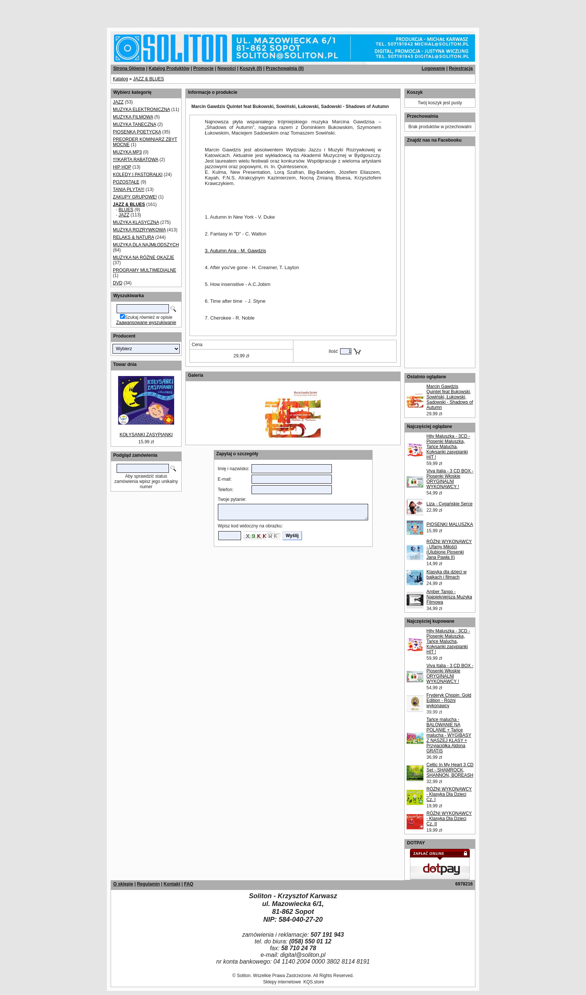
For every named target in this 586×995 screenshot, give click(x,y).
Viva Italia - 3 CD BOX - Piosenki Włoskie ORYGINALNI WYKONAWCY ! (450, 478)
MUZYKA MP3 (127, 152)
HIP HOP (122, 167)
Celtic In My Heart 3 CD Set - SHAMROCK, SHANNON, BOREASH (450, 770)
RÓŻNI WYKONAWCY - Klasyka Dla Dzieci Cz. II (449, 818)
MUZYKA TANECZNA (134, 124)
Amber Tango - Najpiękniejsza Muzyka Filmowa (449, 597)
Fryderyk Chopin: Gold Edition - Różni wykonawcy (448, 700)
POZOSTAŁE (126, 182)
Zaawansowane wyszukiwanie (146, 322)
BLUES (125, 209)
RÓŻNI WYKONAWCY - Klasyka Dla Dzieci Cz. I (449, 794)
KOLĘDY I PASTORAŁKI (138, 174)
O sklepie (123, 884)
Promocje (203, 68)
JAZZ (118, 102)
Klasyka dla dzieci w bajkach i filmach (446, 574)
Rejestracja (461, 68)
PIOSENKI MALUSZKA (449, 524)
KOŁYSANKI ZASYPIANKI (146, 434)
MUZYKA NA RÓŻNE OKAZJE (143, 257)
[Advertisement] (90, 11)
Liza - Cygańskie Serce (449, 503)
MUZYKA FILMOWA (133, 117)
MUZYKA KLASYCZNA (136, 222)
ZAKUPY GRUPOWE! (135, 197)
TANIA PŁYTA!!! (128, 189)
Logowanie (433, 68)
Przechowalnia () (284, 68)
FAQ (188, 884)
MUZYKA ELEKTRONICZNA (141, 109)
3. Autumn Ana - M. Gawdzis (235, 250)
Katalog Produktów (169, 68)
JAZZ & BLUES (148, 78)
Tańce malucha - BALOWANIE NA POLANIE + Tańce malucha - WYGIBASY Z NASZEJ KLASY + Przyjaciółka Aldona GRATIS (448, 735)
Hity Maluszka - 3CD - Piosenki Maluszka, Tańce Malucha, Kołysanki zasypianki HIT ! (448, 447)
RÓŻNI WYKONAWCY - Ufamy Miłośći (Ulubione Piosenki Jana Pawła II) (449, 549)
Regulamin (148, 884)
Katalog (120, 78)
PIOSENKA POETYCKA (137, 132)
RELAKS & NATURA (133, 237)
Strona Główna (129, 68)
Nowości (227, 68)
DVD (117, 283)
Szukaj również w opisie (148, 317)
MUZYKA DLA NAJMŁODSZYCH (146, 244)
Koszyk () (251, 68)
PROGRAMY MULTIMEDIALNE (144, 270)
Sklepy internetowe (282, 982)
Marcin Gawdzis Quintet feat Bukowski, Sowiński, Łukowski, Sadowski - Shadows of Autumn (449, 397)
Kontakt (172, 884)
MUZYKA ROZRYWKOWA (139, 229)
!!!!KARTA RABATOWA (135, 159)
